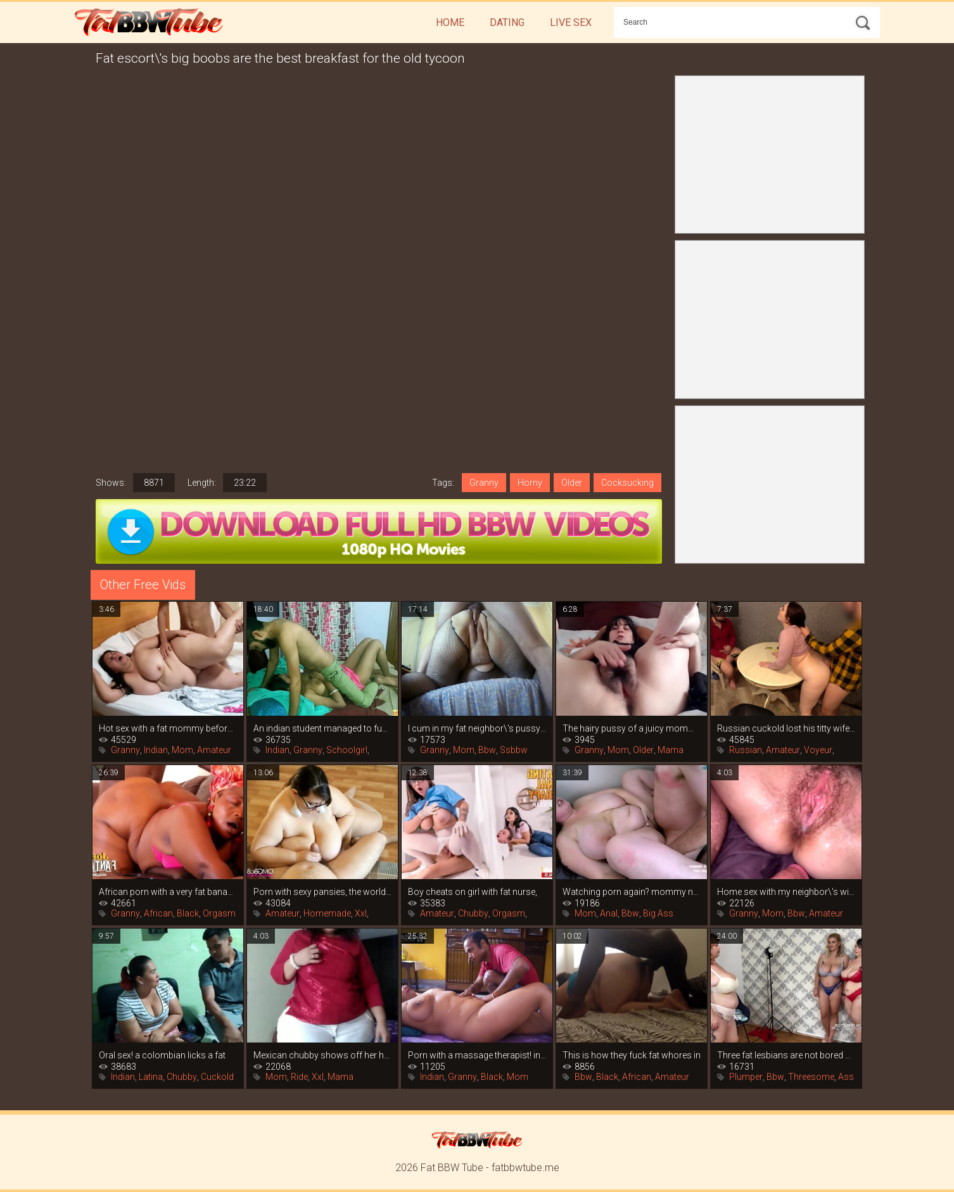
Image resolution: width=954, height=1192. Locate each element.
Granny (484, 483)
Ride (299, 1077)
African (158, 913)
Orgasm (219, 913)
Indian (156, 750)
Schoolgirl (346, 750)
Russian (745, 750)
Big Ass (658, 913)
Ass (846, 1077)
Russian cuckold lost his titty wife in (786, 728)
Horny (530, 483)
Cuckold (217, 1077)
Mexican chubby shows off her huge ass (322, 1055)
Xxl (361, 913)
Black (188, 913)
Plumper (746, 1077)
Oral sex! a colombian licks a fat (162, 1055)
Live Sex (571, 22)
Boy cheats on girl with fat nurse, (472, 892)
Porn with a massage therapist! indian (477, 1055)
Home (450, 22)
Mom (182, 750)
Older (571, 483)
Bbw (487, 750)
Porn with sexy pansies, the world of (322, 892)
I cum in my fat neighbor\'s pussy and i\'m (477, 728)
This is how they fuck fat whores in (632, 1055)
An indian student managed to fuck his (322, 728)
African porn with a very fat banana (168, 892)
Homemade (327, 913)
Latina (151, 1077)
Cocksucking (627, 483)
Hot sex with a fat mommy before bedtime (168, 728)
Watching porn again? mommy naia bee (632, 892)
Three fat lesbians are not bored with (786, 1055)
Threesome (811, 1077)
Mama (671, 750)
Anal (609, 913)
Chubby (473, 913)
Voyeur (818, 750)
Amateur (214, 750)
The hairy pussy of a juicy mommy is (632, 728)
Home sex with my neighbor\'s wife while (786, 892)
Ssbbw (514, 750)
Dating (507, 22)
